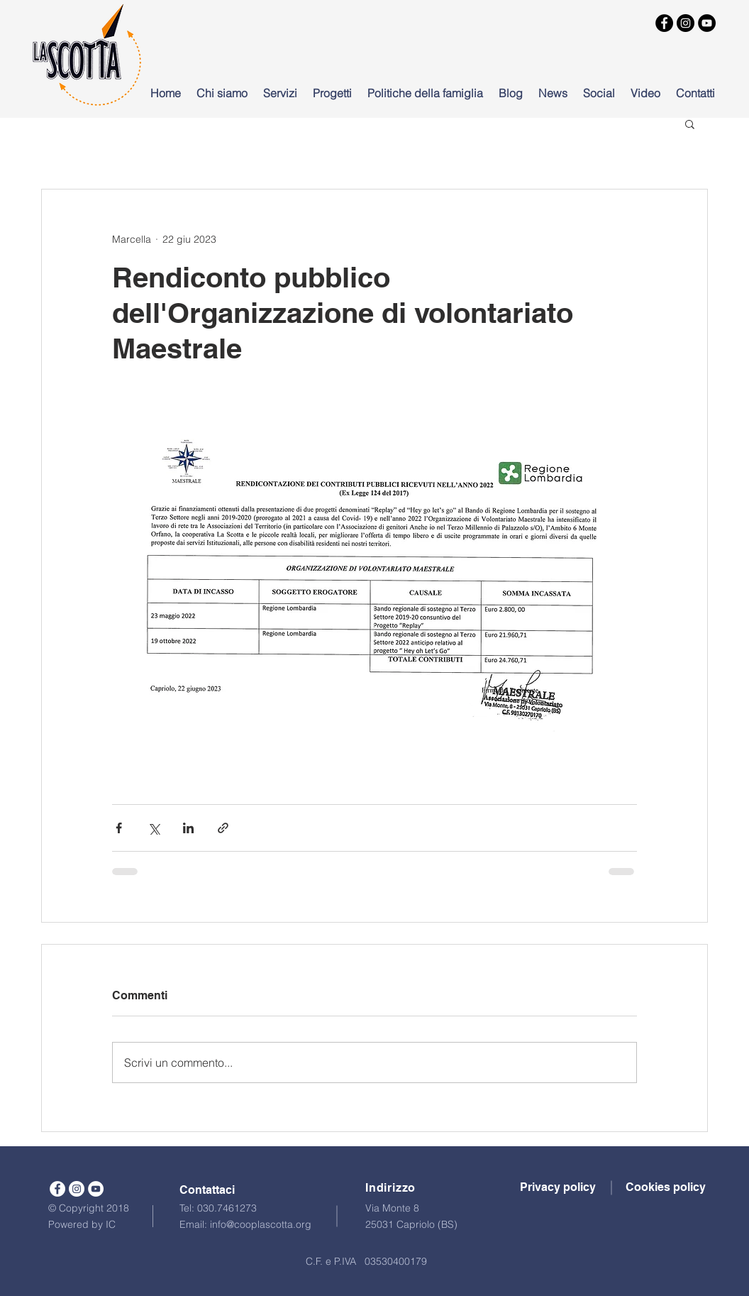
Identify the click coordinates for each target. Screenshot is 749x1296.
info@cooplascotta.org (260, 1224)
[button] (690, 123)
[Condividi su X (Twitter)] (153, 828)
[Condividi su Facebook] (119, 828)
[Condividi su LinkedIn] (188, 828)
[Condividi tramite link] (223, 828)
